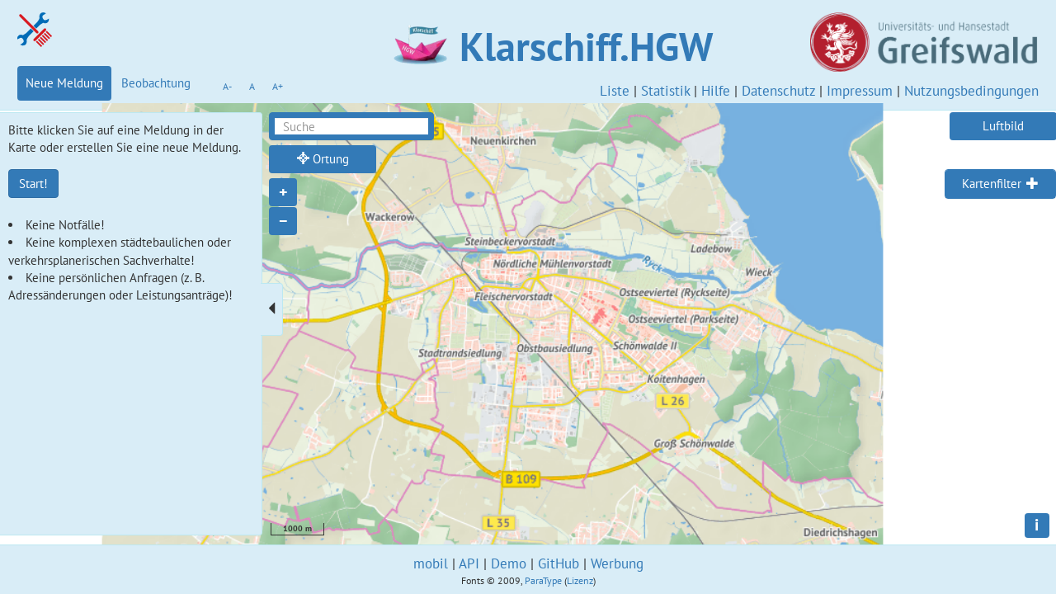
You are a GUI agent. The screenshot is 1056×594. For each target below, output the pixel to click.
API (469, 563)
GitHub (558, 563)
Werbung (617, 563)
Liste (614, 91)
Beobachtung (156, 83)
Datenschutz (778, 91)
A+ (277, 86)
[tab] (1000, 184)
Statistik (665, 91)
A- (227, 86)
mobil (430, 563)
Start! (33, 183)
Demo (508, 563)
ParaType (543, 580)
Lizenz (580, 580)
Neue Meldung (64, 83)
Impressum (860, 91)
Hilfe (715, 91)
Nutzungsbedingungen (971, 91)
